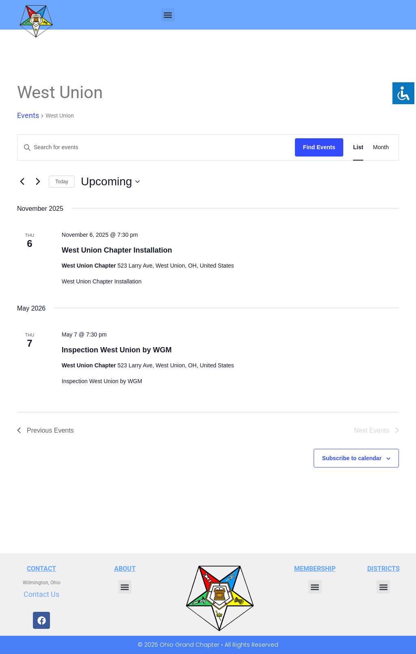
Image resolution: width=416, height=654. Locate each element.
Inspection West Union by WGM (117, 350)
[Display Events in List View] (358, 147)
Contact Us (41, 594)
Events (28, 115)
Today (61, 181)
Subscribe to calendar (351, 458)
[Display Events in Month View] (381, 147)
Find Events (319, 147)
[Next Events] (38, 182)
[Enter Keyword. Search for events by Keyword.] (156, 147)
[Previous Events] (22, 182)
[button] (168, 14)
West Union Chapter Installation (117, 250)
